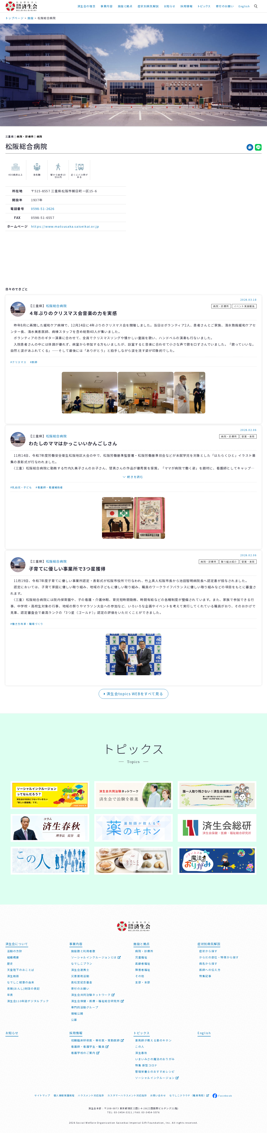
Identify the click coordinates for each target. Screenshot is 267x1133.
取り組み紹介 (229, 561)
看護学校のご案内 (85, 1053)
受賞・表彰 (248, 436)
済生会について (16, 944)
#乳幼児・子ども (21, 487)
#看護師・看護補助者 (49, 487)
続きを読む (135, 477)
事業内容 (107, 6)
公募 (74, 1020)
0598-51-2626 (42, 208)
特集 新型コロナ (146, 1065)
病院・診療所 (25, 136)
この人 (139, 1047)
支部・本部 (142, 982)
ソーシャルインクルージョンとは (96, 957)
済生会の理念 (86, 6)
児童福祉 (141, 957)
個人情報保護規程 (64, 1095)
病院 (39, 136)
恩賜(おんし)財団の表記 (23, 988)
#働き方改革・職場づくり (26, 623)
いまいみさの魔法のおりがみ (155, 1059)
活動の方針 (14, 951)
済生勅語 (13, 976)
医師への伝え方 (209, 970)
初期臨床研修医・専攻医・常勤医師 (97, 1040)
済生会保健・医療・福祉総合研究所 (97, 1001)
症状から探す (208, 951)
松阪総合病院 (56, 305)
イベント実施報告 (244, 306)
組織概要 (13, 957)
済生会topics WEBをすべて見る (133, 693)
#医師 (34, 362)
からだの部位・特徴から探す (219, 957)
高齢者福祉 (142, 963)
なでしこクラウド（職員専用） (189, 1095)
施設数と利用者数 (83, 951)
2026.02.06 (248, 430)
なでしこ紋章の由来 (20, 982)
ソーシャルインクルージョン (157, 1078)
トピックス (204, 6)
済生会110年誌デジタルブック (28, 1001)
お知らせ (169, 6)
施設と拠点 (125, 6)
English (244, 6)
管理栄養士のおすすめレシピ (155, 1071)
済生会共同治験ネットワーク (93, 995)
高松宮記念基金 (81, 982)
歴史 (10, 963)
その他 (139, 976)
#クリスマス (18, 362)
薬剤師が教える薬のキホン (153, 1040)
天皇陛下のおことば (20, 970)
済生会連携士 (80, 970)
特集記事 (205, 976)
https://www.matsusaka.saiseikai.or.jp (65, 226)
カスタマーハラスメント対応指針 (127, 1095)
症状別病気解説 (148, 6)
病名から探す (208, 963)
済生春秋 (141, 1053)
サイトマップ (42, 1095)
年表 (10, 995)
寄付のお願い (225, 6)
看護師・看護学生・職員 (90, 1047)
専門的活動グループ (84, 1007)
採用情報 (186, 6)
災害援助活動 (80, 976)
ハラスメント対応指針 (91, 1095)
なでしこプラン (81, 963)
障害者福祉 (142, 970)
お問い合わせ (158, 1095)
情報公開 (77, 1013)
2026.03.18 (248, 299)
